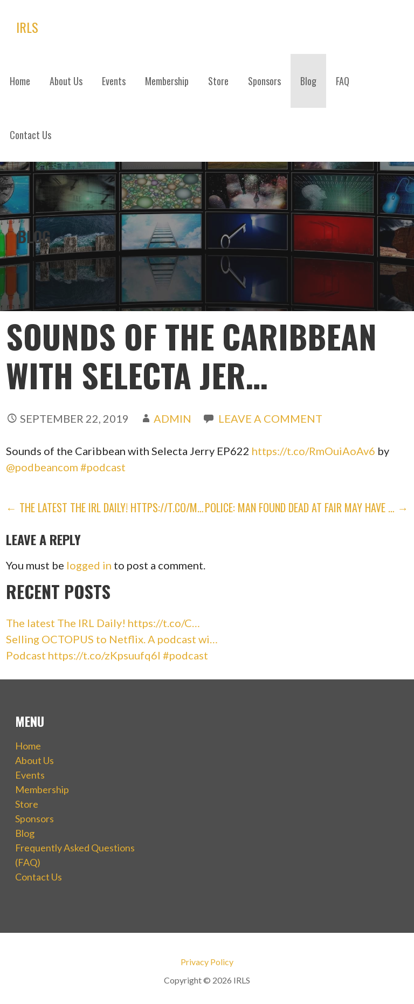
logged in (89, 565)
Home (20, 81)
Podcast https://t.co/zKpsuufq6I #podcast (107, 655)
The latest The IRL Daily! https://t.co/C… (103, 622)
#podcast (103, 466)
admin (172, 418)
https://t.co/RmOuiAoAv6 (313, 450)
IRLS (27, 27)
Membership (167, 81)
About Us (66, 81)
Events (114, 81)
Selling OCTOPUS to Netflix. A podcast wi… (112, 638)
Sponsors (264, 81)
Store (218, 81)
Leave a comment (270, 418)
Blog (308, 81)
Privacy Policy (207, 962)
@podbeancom (42, 466)
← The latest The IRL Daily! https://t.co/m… (105, 507)
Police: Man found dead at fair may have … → (306, 507)
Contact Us (30, 135)
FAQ (342, 81)
